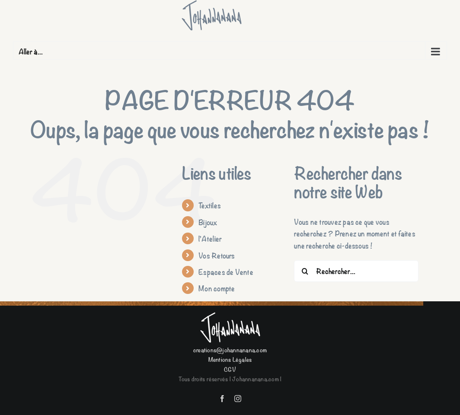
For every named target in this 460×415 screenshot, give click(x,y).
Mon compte (216, 288)
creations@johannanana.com (230, 349)
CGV (230, 369)
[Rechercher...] (356, 271)
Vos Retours (216, 255)
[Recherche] (305, 271)
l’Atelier (210, 238)
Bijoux (207, 222)
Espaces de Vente (225, 271)
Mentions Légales (230, 359)
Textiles (209, 205)
